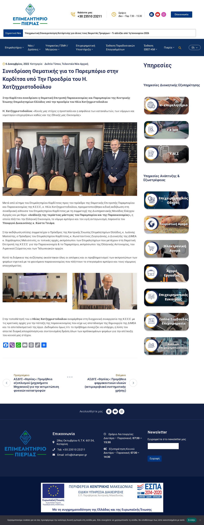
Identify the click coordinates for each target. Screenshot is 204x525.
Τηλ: (71, 449)
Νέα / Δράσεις (34, 47)
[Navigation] (70, 377)
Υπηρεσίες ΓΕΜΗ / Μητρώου (57, 47)
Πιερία (169, 47)
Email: (72, 454)
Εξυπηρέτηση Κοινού (122, 448)
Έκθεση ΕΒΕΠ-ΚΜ (151, 47)
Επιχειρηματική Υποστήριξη (85, 47)
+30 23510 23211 (90, 16)
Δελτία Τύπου (52, 63)
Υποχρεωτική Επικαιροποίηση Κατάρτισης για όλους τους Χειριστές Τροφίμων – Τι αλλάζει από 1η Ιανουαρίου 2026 (87, 33)
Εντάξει (191, 520)
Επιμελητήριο (14, 47)
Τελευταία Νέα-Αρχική (75, 63)
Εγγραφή (155, 458)
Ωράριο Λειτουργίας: (121, 434)
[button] (180, 47)
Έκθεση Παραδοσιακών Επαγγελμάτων (120, 47)
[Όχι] (200, 520)
